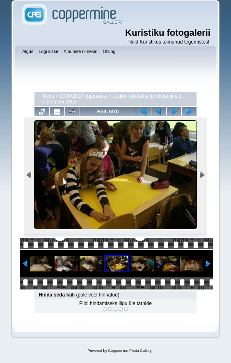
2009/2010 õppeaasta (83, 96)
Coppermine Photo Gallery (129, 351)
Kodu (48, 96)
